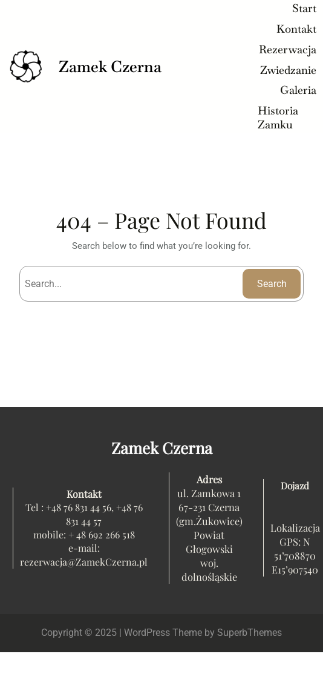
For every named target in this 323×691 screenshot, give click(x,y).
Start (304, 8)
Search (272, 283)
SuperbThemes (249, 632)
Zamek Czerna (110, 66)
